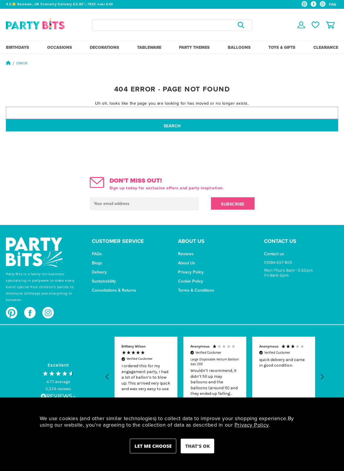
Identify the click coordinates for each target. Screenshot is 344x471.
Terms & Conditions (196, 290)
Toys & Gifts (281, 47)
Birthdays (17, 47)
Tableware (149, 47)
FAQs (97, 254)
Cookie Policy (190, 281)
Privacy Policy (191, 272)
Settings (153, 446)
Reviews (186, 254)
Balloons (239, 47)
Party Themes (194, 47)
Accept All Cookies (197, 446)
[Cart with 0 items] (330, 25)
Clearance (325, 47)
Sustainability (104, 281)
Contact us (274, 254)
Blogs (97, 263)
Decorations (104, 47)
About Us (186, 263)
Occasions (59, 47)
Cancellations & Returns (114, 290)
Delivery (99, 272)
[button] (107, 377)
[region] (214, 377)
